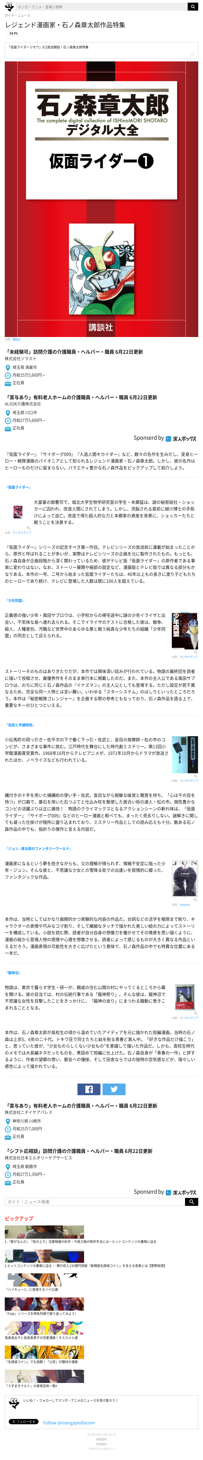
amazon (185, 904)
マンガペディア (22, 532)
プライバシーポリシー (101, 1449)
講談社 (17, 339)
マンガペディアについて (101, 1434)
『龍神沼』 (13, 972)
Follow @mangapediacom (69, 1422)
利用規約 (101, 1444)
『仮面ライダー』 (18, 486)
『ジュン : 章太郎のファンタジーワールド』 (39, 848)
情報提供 (101, 1439)
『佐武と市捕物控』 (20, 724)
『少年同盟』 (15, 600)
